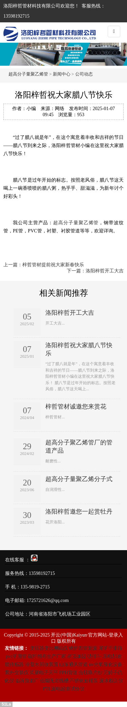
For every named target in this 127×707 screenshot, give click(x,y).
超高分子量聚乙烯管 (28, 74)
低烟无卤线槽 (54, 680)
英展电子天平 (43, 672)
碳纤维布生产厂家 (47, 656)
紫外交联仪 (16, 672)
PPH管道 (68, 672)
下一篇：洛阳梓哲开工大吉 (95, 270)
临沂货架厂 (27, 680)
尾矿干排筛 (110, 648)
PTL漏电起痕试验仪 (63, 688)
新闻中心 (61, 74)
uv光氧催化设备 (105, 664)
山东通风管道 (73, 664)
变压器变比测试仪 (49, 648)
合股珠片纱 (90, 672)
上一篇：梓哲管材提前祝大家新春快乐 (43, 264)
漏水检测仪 (111, 680)
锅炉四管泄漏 (83, 648)
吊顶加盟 (76, 656)
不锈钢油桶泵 (83, 680)
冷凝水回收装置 (41, 664)
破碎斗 (94, 656)
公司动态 (84, 74)
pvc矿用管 (15, 656)
